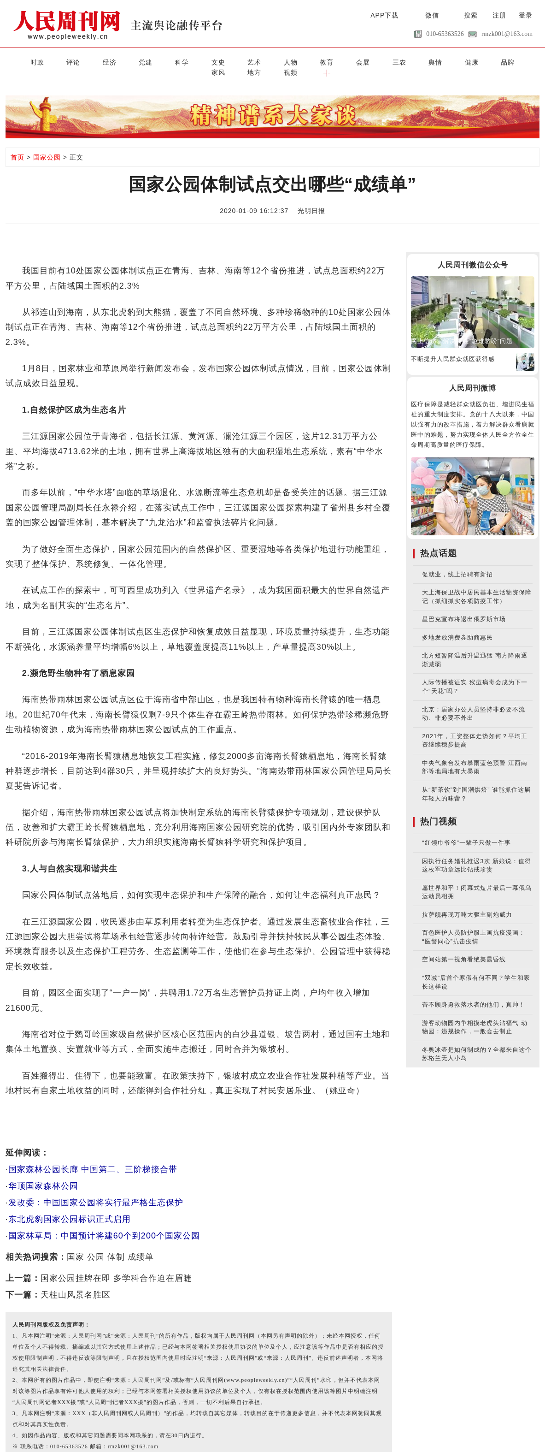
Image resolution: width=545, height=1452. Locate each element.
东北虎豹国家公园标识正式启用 (69, 1207)
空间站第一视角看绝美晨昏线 (464, 948)
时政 (20, 61)
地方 (465, 61)
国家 (75, 1245)
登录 (526, 15)
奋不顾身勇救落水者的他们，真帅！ (473, 993)
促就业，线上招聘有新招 (457, 562)
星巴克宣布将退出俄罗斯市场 (464, 608)
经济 (80, 61)
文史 (169, 61)
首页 (17, 146)
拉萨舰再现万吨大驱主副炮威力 (467, 903)
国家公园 (47, 146)
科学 (139, 61)
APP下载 (384, 15)
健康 (376, 61)
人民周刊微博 (472, 376)
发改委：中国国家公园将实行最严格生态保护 (95, 1191)
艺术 (198, 61)
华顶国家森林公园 (43, 1174)
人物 (228, 61)
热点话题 (438, 541)
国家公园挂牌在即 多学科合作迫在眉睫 (116, 1266)
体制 (116, 1245)
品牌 (406, 61)
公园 (96, 1245)
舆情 (347, 61)
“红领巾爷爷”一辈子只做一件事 (466, 831)
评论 (50, 61)
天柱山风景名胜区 (76, 1283)
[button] (524, 61)
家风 (436, 61)
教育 (257, 61)
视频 (495, 61)
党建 (109, 61)
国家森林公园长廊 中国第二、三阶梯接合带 (92, 1157)
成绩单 (141, 1245)
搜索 (471, 15)
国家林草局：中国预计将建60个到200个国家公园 (104, 1224)
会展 (287, 61)
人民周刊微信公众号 (473, 254)
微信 (432, 15)
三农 (317, 61)
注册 (499, 15)
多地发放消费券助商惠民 (457, 625)
